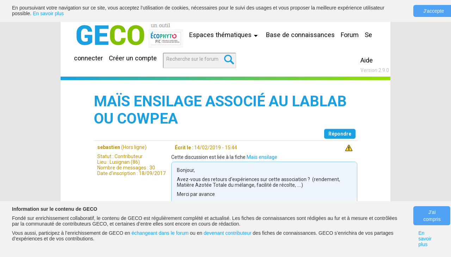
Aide (366, 60)
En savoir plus (48, 13)
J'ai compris (431, 215)
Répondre (339, 134)
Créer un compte (133, 58)
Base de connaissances (300, 34)
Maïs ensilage (262, 157)
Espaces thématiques (225, 34)
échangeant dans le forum (160, 233)
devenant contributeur (227, 233)
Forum (350, 34)
